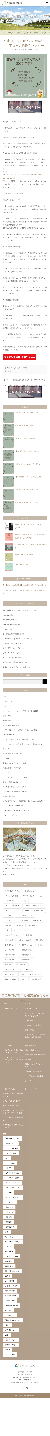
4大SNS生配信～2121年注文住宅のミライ (17, 610)
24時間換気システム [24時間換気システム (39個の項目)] (12, 891)
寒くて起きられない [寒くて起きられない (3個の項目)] (25, 945)
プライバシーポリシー (11, 815)
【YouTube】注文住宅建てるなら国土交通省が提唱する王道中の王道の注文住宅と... (14, 381)
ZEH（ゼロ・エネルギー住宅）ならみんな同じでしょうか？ (24, 744)
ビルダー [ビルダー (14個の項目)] (8, 915)
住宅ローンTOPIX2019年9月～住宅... (27, 413)
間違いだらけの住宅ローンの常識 (29, 49)
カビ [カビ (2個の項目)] (41, 896)
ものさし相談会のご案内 (11, 1101)
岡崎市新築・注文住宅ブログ (13, 662)
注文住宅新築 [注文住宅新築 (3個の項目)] (10, 960)
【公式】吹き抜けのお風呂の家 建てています (19, 739)
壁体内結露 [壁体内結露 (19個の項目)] (9, 940)
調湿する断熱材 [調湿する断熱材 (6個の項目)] (10, 979)
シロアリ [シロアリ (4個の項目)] (23, 901)
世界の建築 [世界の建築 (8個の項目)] (24, 920)
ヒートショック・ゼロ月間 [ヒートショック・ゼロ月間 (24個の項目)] (34, 910)
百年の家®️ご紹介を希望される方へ (15, 791)
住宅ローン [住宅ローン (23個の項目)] (37, 920)
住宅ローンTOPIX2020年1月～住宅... (27, 490)
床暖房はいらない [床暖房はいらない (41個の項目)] (26, 950)
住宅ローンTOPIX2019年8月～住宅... (27, 425)
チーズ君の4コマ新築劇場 (12, 634)
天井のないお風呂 (9, 1089)
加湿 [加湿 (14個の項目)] (6, 930)
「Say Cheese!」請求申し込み (13, 806)
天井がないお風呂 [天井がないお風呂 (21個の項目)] (24, 940)
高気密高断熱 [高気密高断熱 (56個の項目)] (36, 979)
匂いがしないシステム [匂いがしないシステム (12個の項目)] (21, 930)
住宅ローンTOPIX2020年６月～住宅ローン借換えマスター (36, 381)
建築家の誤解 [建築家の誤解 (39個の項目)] (10, 955)
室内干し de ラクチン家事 (24, 554)
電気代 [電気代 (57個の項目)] (24, 979)
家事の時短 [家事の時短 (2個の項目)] (9, 945)
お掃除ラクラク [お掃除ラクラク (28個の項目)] (30, 891)
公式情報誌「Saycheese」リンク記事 (16, 638)
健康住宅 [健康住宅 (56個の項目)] (8, 925)
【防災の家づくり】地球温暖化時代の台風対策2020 (21, 730)
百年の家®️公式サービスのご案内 (14, 787)
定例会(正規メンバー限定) (12, 648)
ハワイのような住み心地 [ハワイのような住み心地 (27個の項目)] (33, 906)
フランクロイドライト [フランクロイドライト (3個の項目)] (25, 915)
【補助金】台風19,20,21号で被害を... (27, 451)
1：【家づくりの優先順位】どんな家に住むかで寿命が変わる (24, 585)
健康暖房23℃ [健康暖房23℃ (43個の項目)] (33, 925)
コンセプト (7, 706)
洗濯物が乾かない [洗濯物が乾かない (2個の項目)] (26, 960)
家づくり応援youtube (10, 657)
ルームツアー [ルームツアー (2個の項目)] (10, 920)
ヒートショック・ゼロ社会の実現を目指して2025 (20, 711)
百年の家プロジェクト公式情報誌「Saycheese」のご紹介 (23, 801)
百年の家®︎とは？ (31, 1008)
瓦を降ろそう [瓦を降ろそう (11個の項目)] (21, 964)
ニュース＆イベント (10, 702)
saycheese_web (8, 620)
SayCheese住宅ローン (11, 624)
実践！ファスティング (11, 653)
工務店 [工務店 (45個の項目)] (40, 945)
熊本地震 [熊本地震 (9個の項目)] (8, 964)
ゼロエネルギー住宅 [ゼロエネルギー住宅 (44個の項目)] (12, 906)
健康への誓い (7, 716)
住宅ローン (10, 371)
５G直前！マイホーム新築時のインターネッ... (30, 438)
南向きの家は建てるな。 (11, 796)
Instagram (6, 615)
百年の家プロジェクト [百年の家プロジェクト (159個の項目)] (13, 969)
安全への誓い (7, 720)
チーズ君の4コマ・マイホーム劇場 (15, 777)
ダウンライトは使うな (22, 564)
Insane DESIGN (8, 735)
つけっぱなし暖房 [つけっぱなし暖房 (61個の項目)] (11, 896)
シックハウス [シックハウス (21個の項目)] (10, 901)
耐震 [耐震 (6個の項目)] (23, 974)
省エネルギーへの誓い (11, 725)
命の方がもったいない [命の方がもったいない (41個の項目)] (13, 935)
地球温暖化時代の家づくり (12, 643)
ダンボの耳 (7, 629)
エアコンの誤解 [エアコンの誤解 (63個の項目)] (28, 896)
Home (5, 697)
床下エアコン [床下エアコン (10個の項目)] (10, 950)
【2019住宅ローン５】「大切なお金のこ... (29, 477)
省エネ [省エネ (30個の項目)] (28, 969)
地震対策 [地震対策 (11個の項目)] (29, 935)
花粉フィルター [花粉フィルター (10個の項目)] (35, 974)
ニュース (6, 749)
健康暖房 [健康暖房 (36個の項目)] (20, 925)
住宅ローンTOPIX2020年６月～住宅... (27, 464)
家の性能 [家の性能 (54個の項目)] (39, 940)
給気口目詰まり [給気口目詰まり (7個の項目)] (10, 974)
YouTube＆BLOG (31, 1045)
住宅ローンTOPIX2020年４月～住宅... (27, 502)
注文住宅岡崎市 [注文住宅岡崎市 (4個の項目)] (25, 955)
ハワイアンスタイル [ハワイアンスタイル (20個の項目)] (12, 910)
